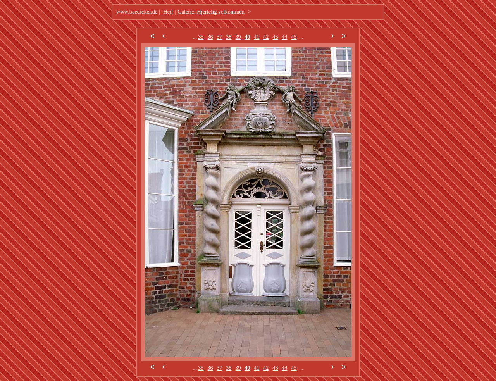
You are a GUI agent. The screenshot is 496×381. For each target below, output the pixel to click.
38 (228, 37)
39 (238, 37)
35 (200, 37)
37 (219, 37)
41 (256, 37)
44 (284, 37)
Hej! (168, 12)
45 (293, 37)
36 (210, 37)
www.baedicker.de (136, 12)
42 (266, 37)
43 (275, 37)
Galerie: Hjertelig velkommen (211, 12)
